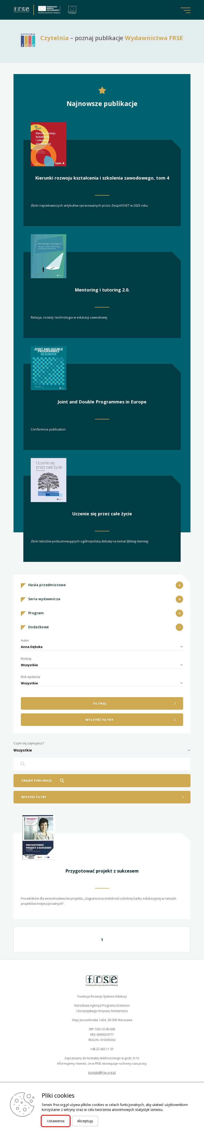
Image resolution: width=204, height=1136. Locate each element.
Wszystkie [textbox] (29, 665)
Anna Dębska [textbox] (32, 647)
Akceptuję (85, 1121)
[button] (185, 10)
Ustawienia (55, 1121)
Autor (25, 640)
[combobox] (102, 646)
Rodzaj (26, 658)
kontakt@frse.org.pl (102, 1073)
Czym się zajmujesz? (29, 743)
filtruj (99, 703)
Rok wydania (30, 677)
